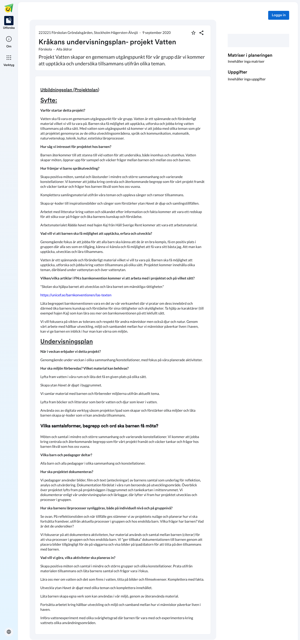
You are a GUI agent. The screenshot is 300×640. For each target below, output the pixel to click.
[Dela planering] (201, 33)
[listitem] (9, 23)
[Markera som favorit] (193, 33)
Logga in (279, 15)
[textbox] (123, 355)
